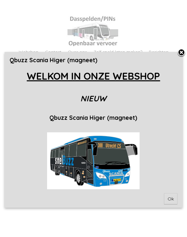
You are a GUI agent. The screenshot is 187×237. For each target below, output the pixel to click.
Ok (171, 199)
